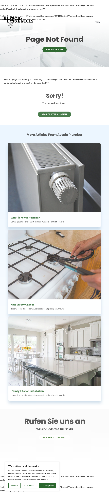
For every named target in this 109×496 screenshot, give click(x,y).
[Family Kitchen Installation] (56, 351)
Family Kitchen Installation (29, 391)
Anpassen (14, 486)
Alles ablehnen (30, 486)
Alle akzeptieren (47, 486)
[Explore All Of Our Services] (54, 439)
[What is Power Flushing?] (53, 177)
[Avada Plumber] (19, 16)
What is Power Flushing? (24, 217)
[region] (32, 476)
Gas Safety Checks (22, 306)
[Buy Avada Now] (54, 50)
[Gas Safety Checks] (54, 266)
